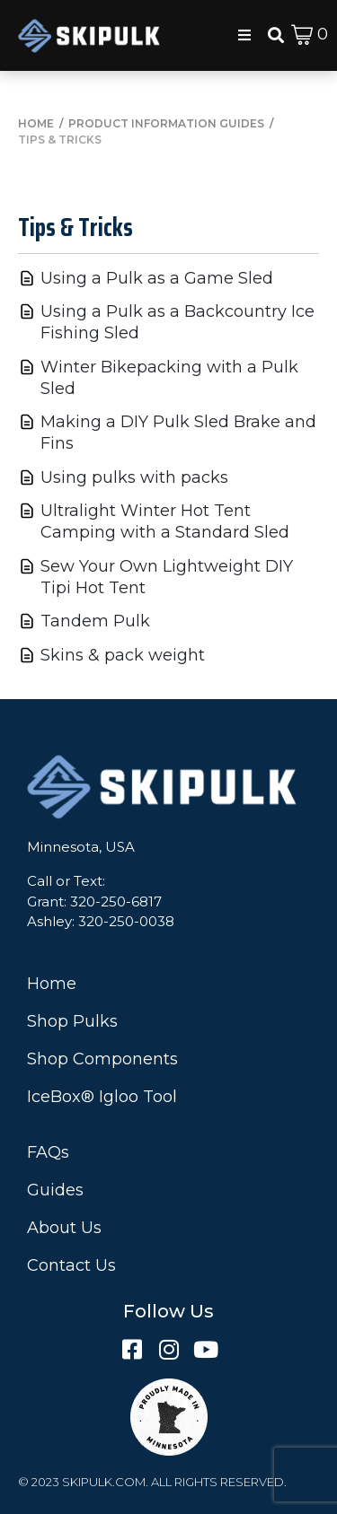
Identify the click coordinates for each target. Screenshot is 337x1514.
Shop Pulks (72, 1021)
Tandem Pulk (95, 621)
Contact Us (71, 1265)
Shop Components (102, 1059)
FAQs (48, 1152)
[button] (244, 35)
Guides (55, 1190)
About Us (64, 1228)
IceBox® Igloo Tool (102, 1097)
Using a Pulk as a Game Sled (156, 278)
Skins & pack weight (122, 655)
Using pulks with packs (134, 477)
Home (51, 983)
